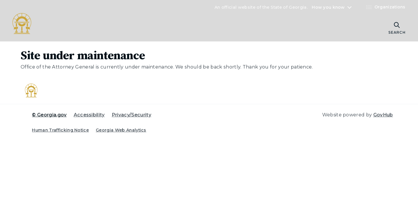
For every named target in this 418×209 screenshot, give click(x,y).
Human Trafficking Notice (60, 130)
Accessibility (89, 115)
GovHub (383, 115)
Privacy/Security (131, 115)
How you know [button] (328, 7)
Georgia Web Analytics (121, 130)
